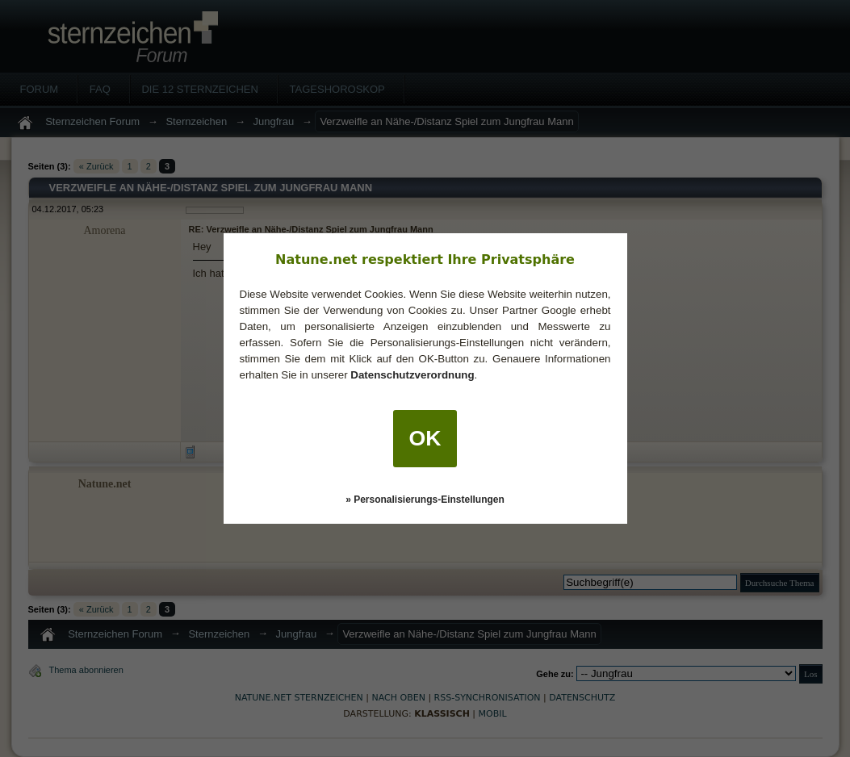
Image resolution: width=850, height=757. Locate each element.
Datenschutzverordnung (412, 375)
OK (425, 438)
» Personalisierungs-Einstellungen (425, 499)
